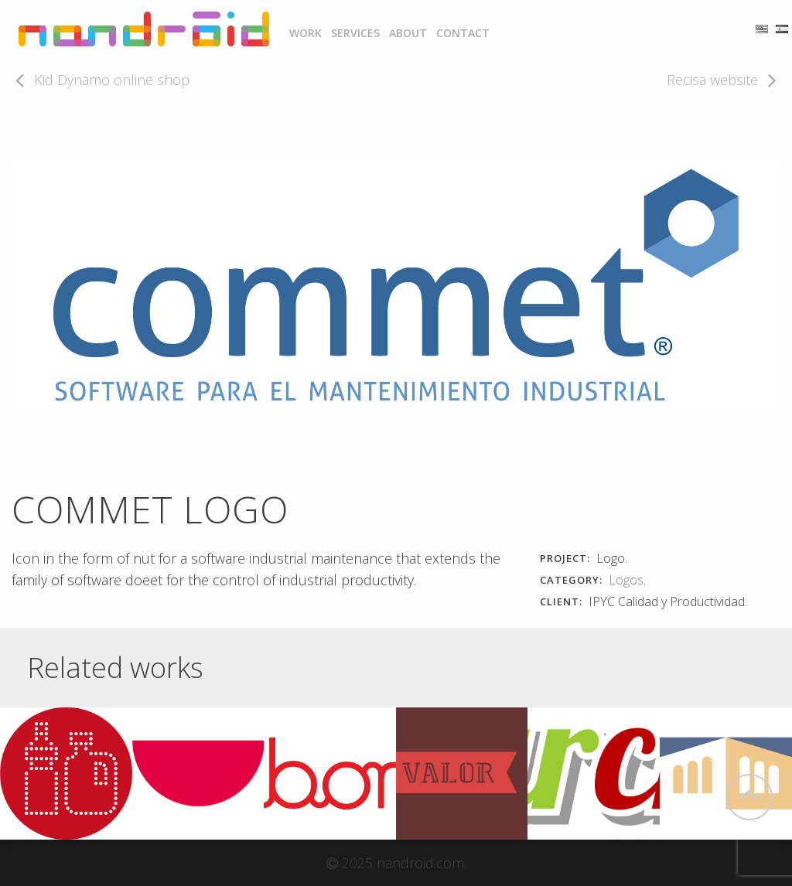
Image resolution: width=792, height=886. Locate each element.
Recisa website (712, 79)
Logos (626, 579)
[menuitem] (305, 33)
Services (355, 33)
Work (305, 33)
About (408, 33)
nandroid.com (420, 863)
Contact (463, 33)
